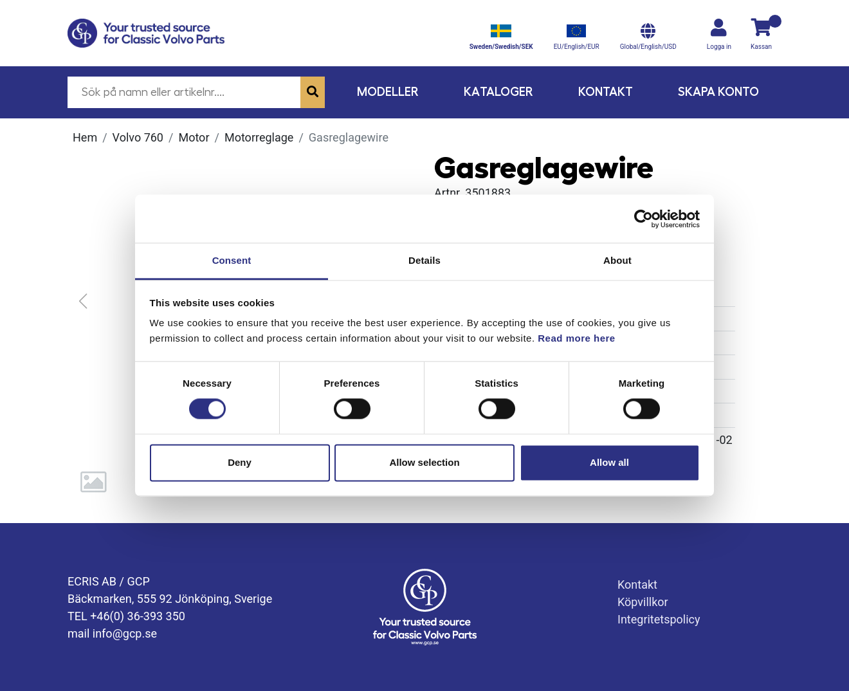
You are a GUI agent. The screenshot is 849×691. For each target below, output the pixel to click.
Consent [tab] (231, 260)
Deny (239, 462)
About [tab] (617, 260)
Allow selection (424, 462)
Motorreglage (258, 137)
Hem (85, 137)
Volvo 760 (138, 137)
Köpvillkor (642, 602)
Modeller (388, 92)
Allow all (609, 462)
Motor (193, 137)
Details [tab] (424, 260)
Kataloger (498, 92)
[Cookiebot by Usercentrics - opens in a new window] (643, 218)
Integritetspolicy (658, 619)
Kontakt (605, 92)
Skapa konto (718, 92)
